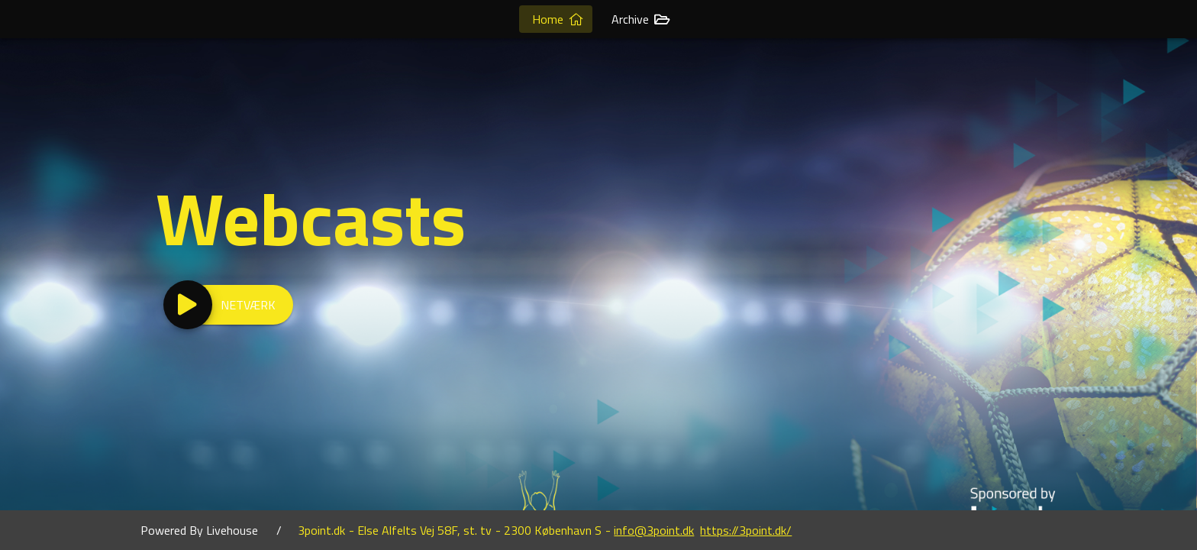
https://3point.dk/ (746, 530)
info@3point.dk (654, 530)
